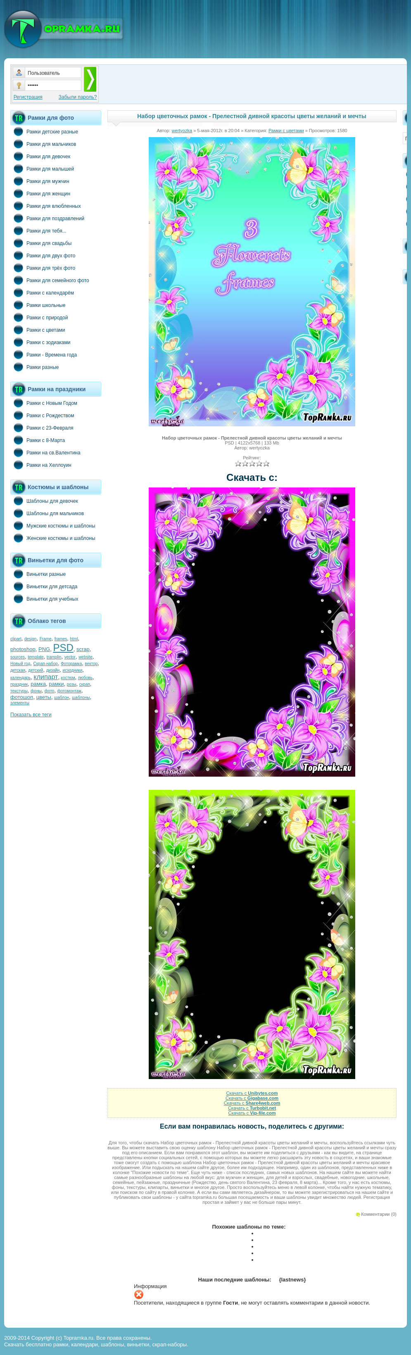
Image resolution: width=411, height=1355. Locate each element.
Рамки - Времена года (43, 354)
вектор (91, 663)
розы (71, 684)
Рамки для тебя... (38, 230)
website (85, 657)
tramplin (54, 657)
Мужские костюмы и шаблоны (52, 525)
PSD (63, 647)
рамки (56, 684)
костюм (68, 677)
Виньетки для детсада (43, 586)
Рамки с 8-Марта (37, 440)
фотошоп (21, 697)
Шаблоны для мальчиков (47, 513)
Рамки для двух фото (42, 255)
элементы (19, 703)
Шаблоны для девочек (44, 500)
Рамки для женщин (40, 193)
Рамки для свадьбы (40, 243)
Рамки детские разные (44, 131)
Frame (46, 639)
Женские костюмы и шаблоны (52, 538)
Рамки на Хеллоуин (40, 465)
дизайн (53, 670)
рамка (38, 684)
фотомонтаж (69, 691)
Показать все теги (31, 715)
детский (35, 670)
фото (50, 691)
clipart (15, 639)
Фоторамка (71, 663)
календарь (20, 677)
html (74, 639)
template (35, 657)
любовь (85, 677)
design (30, 639)
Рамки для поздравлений (47, 218)
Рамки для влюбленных (45, 206)
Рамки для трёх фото (42, 267)
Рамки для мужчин (39, 181)
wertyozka (182, 130)
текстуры (19, 691)
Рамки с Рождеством (42, 415)
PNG (44, 649)
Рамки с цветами (37, 329)
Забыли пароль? (78, 97)
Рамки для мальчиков (43, 144)
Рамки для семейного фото (49, 280)
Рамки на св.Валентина (45, 452)
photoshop (23, 649)
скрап (84, 684)
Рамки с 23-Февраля (42, 427)
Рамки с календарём (42, 292)
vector (70, 657)
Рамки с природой (39, 317)
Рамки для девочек (40, 156)
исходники (73, 670)
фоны (36, 691)
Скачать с (252, 1093)
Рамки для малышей (42, 168)
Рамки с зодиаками (40, 342)
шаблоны (81, 697)
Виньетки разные (38, 574)
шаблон (61, 697)
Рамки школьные (37, 305)
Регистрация (28, 97)
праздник (19, 684)
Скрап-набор (45, 663)
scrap (83, 649)
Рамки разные (34, 367)
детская (17, 670)
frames (61, 639)
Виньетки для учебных (44, 598)
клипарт (45, 676)
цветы (43, 697)
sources (17, 657)
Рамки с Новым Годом (43, 403)
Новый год (20, 663)
